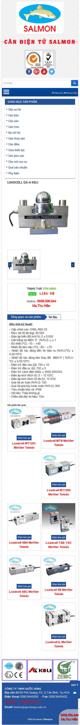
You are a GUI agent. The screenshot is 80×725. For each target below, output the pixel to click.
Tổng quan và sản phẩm (26, 317)
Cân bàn (13, 115)
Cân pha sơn (16, 156)
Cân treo (13, 127)
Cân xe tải (14, 109)
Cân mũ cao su (17, 161)
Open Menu (6, 92)
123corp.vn (47, 719)
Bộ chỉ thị (14, 132)
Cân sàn (13, 121)
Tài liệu (52, 317)
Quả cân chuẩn (17, 167)
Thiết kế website (35, 719)
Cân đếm (13, 144)
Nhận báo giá (24, 438)
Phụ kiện (13, 173)
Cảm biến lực (16, 150)
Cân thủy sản (16, 138)
